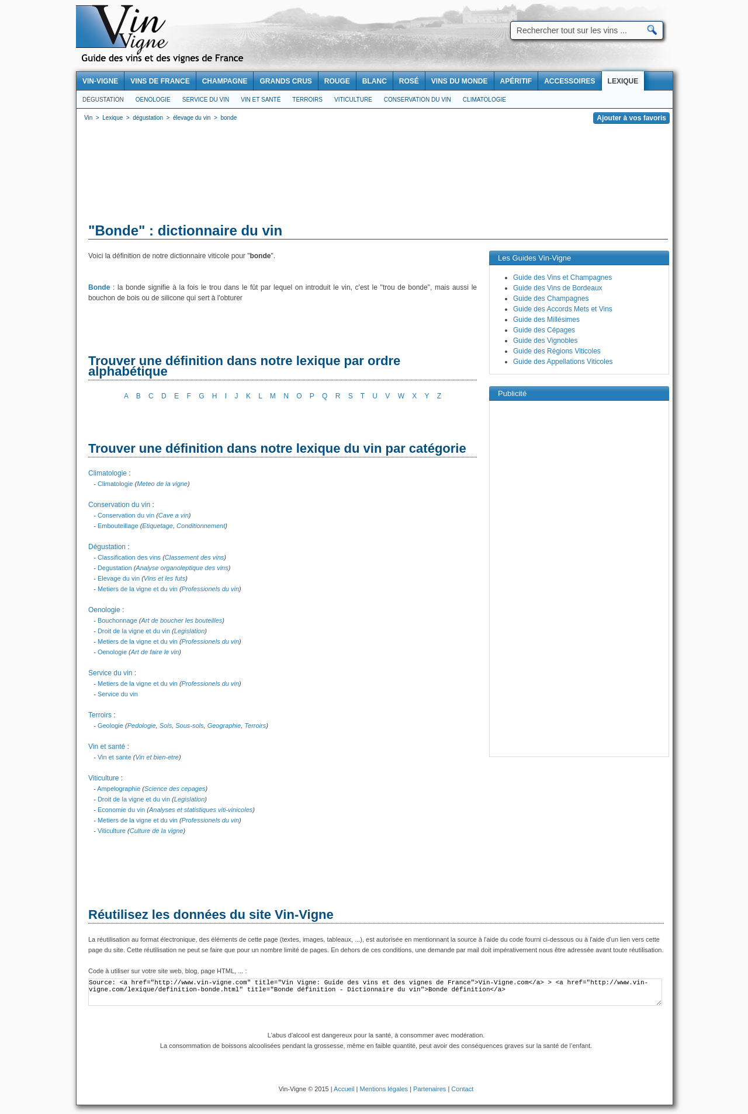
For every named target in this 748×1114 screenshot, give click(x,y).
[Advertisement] (374, 175)
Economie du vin (121, 809)
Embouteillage (118, 525)
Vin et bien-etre (157, 757)
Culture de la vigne (156, 830)
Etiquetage (157, 525)
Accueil (344, 1088)
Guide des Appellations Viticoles (563, 362)
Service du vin (205, 99)
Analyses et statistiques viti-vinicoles (200, 809)
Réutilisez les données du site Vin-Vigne (211, 914)
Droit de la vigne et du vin (134, 630)
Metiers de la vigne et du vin (138, 588)
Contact (462, 1088)
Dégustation (103, 99)
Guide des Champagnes (550, 298)
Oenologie (153, 99)
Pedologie (141, 725)
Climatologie (484, 99)
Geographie (224, 725)
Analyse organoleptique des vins (182, 567)
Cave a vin (173, 515)
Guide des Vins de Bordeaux (557, 288)
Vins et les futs (164, 578)
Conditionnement (200, 525)
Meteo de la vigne (162, 483)
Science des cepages (175, 788)
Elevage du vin (119, 578)
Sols (166, 725)
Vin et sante (114, 757)
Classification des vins (129, 557)
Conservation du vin (417, 99)
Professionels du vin (210, 588)
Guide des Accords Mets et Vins (562, 309)
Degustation (115, 567)
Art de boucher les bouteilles (182, 620)
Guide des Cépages (544, 330)
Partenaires (429, 1088)
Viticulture (353, 99)
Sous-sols (189, 725)
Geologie (110, 725)
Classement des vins (194, 557)
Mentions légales (384, 1088)
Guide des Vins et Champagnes (562, 277)
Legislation (189, 630)
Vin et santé (260, 99)
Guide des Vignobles (545, 340)
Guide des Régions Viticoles (557, 351)
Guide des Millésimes (546, 319)
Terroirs (307, 99)
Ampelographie (118, 788)
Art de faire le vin (155, 651)
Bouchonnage (117, 620)
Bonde (99, 287)
